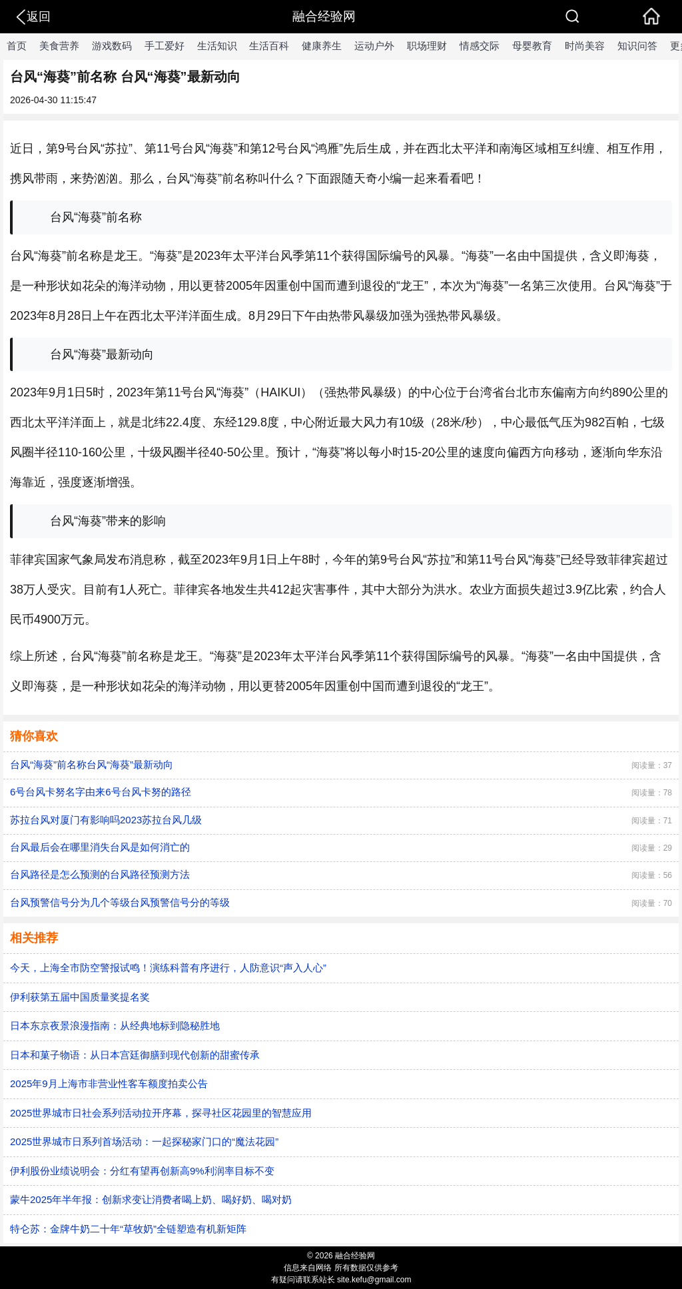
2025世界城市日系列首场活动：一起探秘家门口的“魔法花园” (144, 1141)
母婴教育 (532, 45)
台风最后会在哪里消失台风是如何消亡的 (100, 847)
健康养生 (322, 45)
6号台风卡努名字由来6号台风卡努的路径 (100, 791)
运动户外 (374, 45)
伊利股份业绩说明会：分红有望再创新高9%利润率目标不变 (142, 1170)
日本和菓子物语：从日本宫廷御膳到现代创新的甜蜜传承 (135, 1055)
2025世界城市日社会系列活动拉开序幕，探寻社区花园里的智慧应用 (161, 1112)
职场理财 (427, 45)
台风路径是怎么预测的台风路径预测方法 (100, 874)
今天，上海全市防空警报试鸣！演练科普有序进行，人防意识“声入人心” (168, 967)
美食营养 (59, 45)
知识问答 (637, 45)
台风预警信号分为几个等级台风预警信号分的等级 (120, 902)
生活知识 (217, 45)
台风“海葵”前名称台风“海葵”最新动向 (91, 764)
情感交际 (480, 45)
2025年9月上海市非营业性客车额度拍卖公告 (109, 1083)
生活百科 (269, 45)
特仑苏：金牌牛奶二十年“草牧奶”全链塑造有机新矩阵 (128, 1228)
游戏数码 (112, 45)
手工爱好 (164, 45)
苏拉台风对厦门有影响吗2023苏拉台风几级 (106, 819)
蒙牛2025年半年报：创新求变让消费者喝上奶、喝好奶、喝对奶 (151, 1199)
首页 (17, 45)
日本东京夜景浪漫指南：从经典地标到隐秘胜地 (115, 1025)
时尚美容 (585, 45)
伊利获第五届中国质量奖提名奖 (80, 997)
